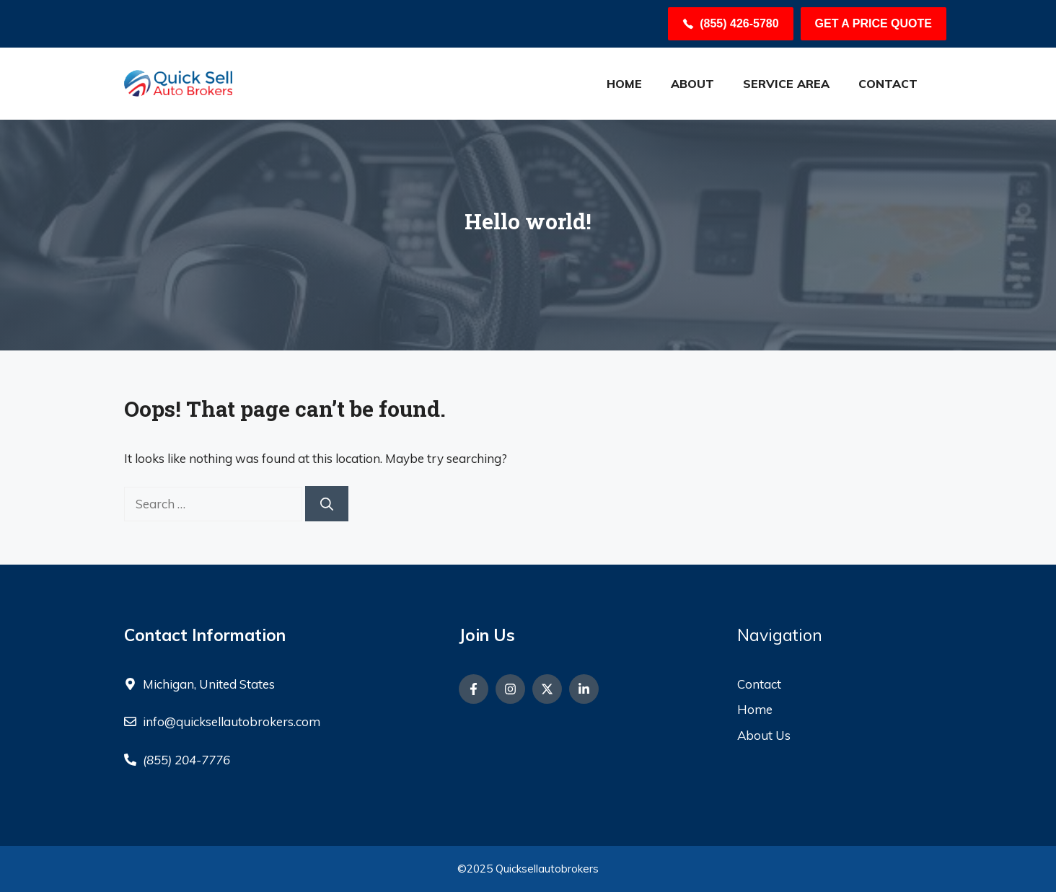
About (692, 83)
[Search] (326, 503)
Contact (888, 83)
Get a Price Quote (873, 23)
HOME (624, 83)
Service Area (786, 83)
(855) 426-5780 (739, 23)
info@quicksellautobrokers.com (231, 721)
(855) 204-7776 (186, 759)
